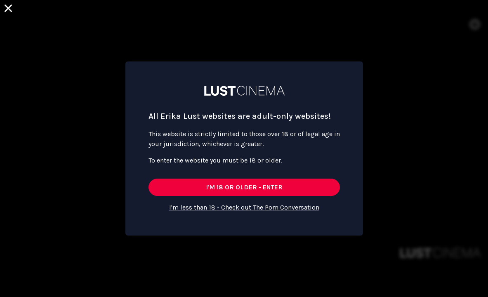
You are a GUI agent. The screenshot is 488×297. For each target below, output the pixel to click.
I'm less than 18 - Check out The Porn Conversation (244, 207)
